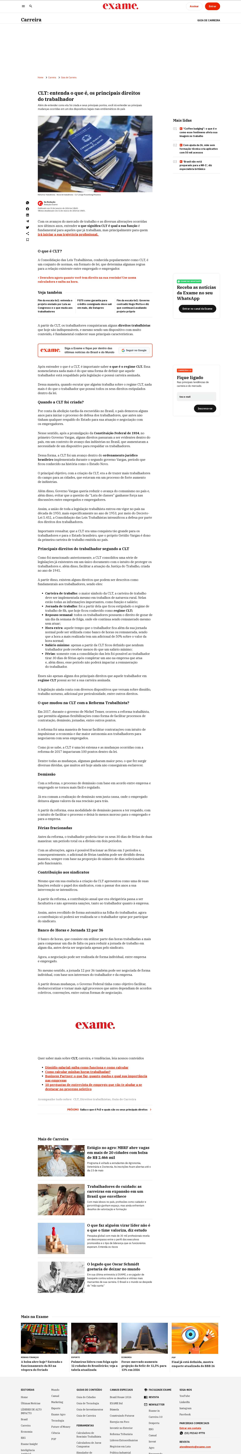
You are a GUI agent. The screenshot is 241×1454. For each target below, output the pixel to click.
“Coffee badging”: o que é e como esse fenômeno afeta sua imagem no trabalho (198, 132)
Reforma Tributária (121, 1434)
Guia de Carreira (208, 20)
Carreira (31, 19)
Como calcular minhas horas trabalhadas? (78, 1072)
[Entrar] (212, 6)
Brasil (24, 1419)
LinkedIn (185, 1402)
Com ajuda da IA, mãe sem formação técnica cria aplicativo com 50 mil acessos (199, 149)
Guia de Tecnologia (88, 1403)
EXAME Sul (116, 1403)
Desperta (154, 1423)
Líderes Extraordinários (124, 1440)
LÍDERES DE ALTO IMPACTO (31, 1411)
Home (40, 77)
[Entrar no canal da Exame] (197, 309)
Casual (55, 1395)
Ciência (55, 1432)
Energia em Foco (119, 1421)
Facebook (185, 1414)
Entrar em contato (190, 1428)
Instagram (186, 1408)
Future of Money (60, 1426)
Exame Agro (58, 1414)
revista (154, 1397)
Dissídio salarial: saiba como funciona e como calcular (86, 1067)
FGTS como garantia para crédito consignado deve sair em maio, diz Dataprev (94, 304)
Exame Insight (29, 1444)
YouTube (185, 1395)
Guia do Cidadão (86, 1397)
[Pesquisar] (30, 6)
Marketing (57, 1402)
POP (53, 1439)
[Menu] (23, 6)
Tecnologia (57, 1420)
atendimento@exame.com (195, 1446)
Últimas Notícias (30, 1403)
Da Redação (49, 202)
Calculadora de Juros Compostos (89, 1444)
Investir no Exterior (121, 1428)
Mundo (55, 1389)
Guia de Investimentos (90, 1409)
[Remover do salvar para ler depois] (27, 240)
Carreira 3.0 (184, 370)
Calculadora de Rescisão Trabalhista (89, 1434)
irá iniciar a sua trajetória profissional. (68, 234)
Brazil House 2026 (120, 1397)
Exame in (154, 1410)
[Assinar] (194, 6)
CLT (76, 1099)
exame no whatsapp (189, 281)
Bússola (114, 1409)
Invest (152, 1441)
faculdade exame (160, 1389)
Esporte (55, 1408)
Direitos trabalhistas (95, 1099)
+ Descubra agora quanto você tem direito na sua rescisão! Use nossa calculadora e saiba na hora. (87, 279)
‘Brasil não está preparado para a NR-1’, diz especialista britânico (196, 165)
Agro (151, 1447)
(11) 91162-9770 (194, 1433)
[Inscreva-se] (205, 408)
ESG (23, 1437)
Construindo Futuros (122, 1415)
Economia (26, 1431)
